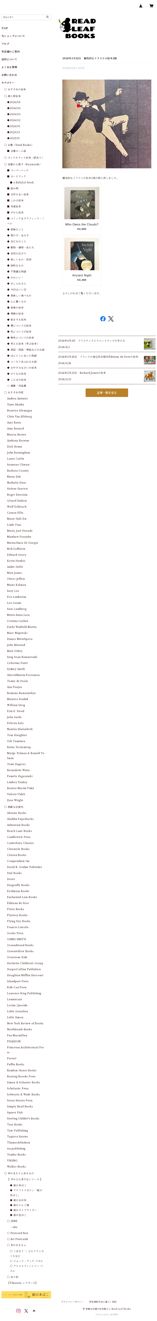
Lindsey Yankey (17, 782)
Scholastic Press (18, 1088)
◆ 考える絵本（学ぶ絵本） (23, 343)
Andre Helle (15, 566)
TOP (4, 28)
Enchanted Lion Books (22, 897)
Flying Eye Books (18, 921)
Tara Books (15, 1124)
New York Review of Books (25, 1023)
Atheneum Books (18, 825)
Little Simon (15, 1017)
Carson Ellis (15, 512)
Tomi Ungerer (16, 764)
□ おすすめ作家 (13, 392)
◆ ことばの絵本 (16, 379)
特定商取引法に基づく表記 (103, 1301)
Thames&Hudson (18, 1142)
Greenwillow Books (20, 951)
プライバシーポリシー (72, 1301)
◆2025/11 (13, 138)
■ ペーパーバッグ (18, 170)
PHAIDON (14, 1041)
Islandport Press (18, 981)
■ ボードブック (16, 176)
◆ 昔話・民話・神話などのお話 (26, 349)
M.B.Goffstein (16, 548)
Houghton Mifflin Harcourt (25, 975)
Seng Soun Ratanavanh (22, 657)
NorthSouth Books (19, 1029)
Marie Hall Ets (17, 518)
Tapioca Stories (17, 1136)
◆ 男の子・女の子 (18, 235)
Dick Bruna (14, 446)
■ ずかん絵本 (15, 212)
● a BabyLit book (22, 182)
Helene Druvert (17, 488)
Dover (11, 879)
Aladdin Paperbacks (20, 819)
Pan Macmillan (17, 1035)
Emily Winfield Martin (22, 627)
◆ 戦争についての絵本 (20, 337)
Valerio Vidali (16, 794)
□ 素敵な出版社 (13, 807)
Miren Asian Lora (18, 615)
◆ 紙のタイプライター (23, 1210)
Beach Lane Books (19, 831)
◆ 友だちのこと (16, 241)
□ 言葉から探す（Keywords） (23, 164)
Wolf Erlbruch (16, 506)
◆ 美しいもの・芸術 (19, 259)
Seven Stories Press (20, 1100)
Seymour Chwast (18, 464)
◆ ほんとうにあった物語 (22, 355)
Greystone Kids (17, 957)
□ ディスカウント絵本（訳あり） (24, 157)
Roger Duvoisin (17, 494)
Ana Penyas (14, 687)
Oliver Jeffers (16, 578)
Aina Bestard (15, 428)
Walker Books (16, 1166)
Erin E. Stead (15, 711)
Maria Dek (14, 476)
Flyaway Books (17, 915)
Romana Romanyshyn (21, 693)
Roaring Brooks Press (21, 1076)
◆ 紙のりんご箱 (19, 1205)
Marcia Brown (16, 434)
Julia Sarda (14, 717)
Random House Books (21, 1070)
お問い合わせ (9, 75)
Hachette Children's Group (25, 963)
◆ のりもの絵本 (16, 373)
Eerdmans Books (18, 891)
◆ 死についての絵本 (19, 331)
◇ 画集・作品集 (16, 385)
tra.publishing (16, 1148)
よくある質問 (9, 67)
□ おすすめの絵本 (15, 89)
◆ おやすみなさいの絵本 (22, 367)
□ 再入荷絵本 (12, 96)
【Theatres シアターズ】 (22, 1283)
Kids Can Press (17, 987)
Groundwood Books (20, 945)
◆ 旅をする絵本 (16, 319)
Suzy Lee (13, 591)
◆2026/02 (13, 120)
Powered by (107, 1314)
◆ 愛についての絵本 (19, 325)
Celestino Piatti (17, 663)
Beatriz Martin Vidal (20, 788)
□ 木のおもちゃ (16, 1245)
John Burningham (18, 452)
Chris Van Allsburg (19, 416)
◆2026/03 (13, 114)
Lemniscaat (14, 999)
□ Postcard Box (17, 1233)
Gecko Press (15, 933)
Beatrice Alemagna (19, 410)
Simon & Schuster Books (23, 1082)
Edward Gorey (16, 554)
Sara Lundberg (16, 609)
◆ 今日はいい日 (16, 289)
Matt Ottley (15, 651)
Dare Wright (15, 800)
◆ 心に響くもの (16, 301)
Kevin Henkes (16, 560)
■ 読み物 (12, 188)
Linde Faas (14, 524)
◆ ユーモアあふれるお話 (22, 361)
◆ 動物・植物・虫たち (20, 247)
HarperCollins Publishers (24, 969)
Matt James (14, 572)
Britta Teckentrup (19, 747)
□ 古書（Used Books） (19, 145)
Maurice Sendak (18, 699)
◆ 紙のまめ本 (18, 1200)
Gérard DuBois (17, 500)
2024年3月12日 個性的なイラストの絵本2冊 (89, 58)
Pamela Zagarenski (20, 776)
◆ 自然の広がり (16, 253)
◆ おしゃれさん (16, 283)
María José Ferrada (19, 530)
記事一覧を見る (107, 392)
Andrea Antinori (17, 398)
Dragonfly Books (18, 885)
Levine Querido (17, 1005)
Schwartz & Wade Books (23, 1094)
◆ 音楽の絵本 (15, 307)
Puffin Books (15, 1064)
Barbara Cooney (18, 470)
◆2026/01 (13, 126)
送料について (9, 59)
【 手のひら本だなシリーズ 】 (25, 1179)
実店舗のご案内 (10, 51)
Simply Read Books (20, 1106)
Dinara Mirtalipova (19, 639)
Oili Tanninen (16, 741)
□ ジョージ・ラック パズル (26, 1261)
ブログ (5, 43)
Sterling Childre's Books (23, 1118)
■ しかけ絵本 (15, 200)
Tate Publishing (17, 1130)
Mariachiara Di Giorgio (22, 542)
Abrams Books (16, 813)
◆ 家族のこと (15, 229)
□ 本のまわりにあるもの (19, 1173)
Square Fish (15, 1112)
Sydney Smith (16, 669)
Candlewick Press (19, 837)
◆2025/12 (13, 132)
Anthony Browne (18, 440)
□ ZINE (12, 1221)
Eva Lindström (16, 597)
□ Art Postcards (17, 1239)
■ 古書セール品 (16, 151)
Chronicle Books (18, 849)
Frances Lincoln (17, 927)
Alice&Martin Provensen (23, 675)
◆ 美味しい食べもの (19, 295)
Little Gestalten (17, 1011)
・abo (14, 1227)
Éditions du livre (18, 903)
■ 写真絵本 (14, 206)
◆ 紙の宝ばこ (18, 1215)
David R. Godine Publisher (24, 867)
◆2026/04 (13, 108)
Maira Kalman (16, 585)
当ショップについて (13, 36)
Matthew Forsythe (19, 536)
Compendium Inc (18, 861)
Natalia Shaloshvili (20, 729)
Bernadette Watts (18, 770)
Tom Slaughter (17, 735)
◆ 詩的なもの (15, 265)
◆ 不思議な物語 (16, 271)
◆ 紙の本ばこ (18, 1185)
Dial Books (14, 873)
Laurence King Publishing (24, 993)
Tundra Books (16, 1154)
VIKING (12, 1160)
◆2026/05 (13, 102)
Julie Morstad (16, 645)
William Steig (16, 705)
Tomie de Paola (17, 681)
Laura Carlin (15, 458)
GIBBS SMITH (16, 939)
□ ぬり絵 (12, 1277)
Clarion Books (16, 855)
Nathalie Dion (16, 482)
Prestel (11, 1058)
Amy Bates (14, 422)
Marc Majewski (17, 633)
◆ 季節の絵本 (15, 313)
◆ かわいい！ (15, 277)
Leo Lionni (14, 603)
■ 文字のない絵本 (18, 194)
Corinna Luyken (17, 621)
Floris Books (15, 909)
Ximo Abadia (15, 404)
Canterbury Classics (20, 843)
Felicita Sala (15, 723)
